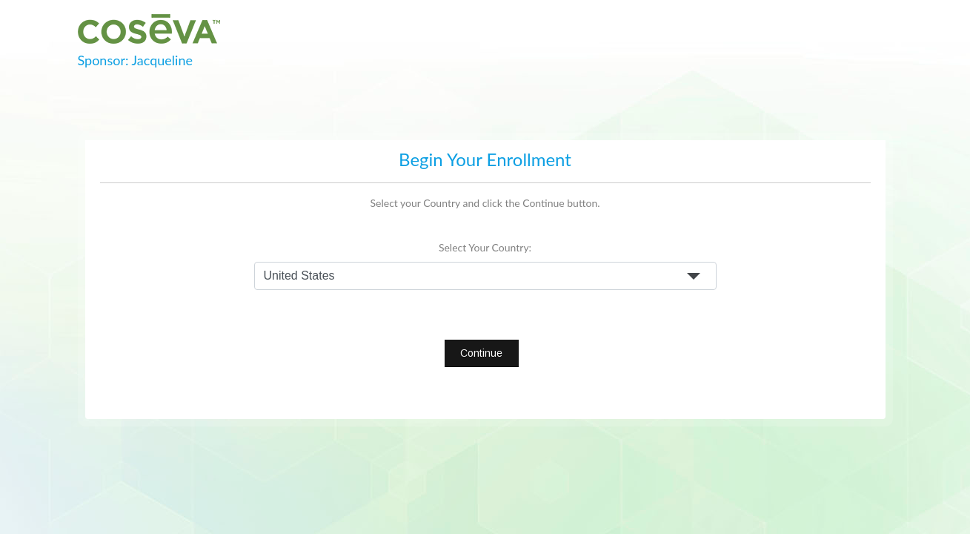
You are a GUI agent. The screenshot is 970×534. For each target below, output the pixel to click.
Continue (481, 353)
